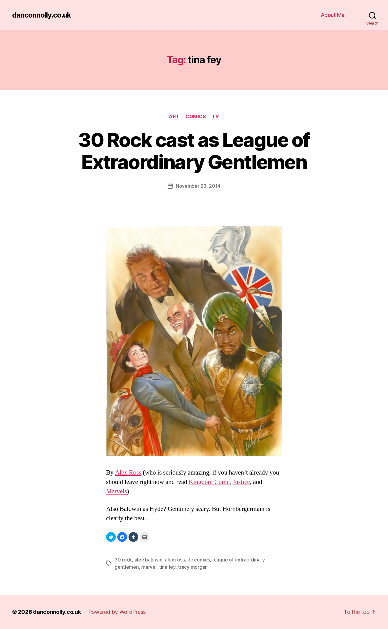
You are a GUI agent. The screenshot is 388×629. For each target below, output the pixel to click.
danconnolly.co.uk (41, 15)
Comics (196, 116)
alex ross (175, 560)
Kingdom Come (209, 482)
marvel (148, 567)
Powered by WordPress (117, 612)
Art (174, 116)
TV (215, 116)
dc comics (198, 560)
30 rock (123, 560)
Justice (241, 482)
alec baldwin (148, 560)
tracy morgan (193, 567)
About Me (333, 15)
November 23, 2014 (198, 186)
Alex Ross (128, 472)
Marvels (116, 491)
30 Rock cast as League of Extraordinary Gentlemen (194, 151)
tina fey (167, 567)
